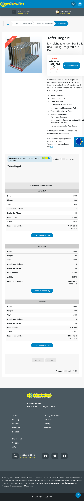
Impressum (48, 292)
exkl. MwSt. (70, 159)
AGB (14, 319)
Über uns (16, 300)
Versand (15, 315)
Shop (16, 23)
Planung (15, 292)
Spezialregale (27, 23)
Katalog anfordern (51, 288)
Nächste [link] (50, 233)
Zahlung (47, 296)
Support (15, 296)
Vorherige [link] (38, 233)
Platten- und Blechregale (44, 23)
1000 (8, 191)
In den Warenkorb (66, 193)
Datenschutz (17, 311)
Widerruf (47, 300)
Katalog (15, 304)
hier (51, 147)
